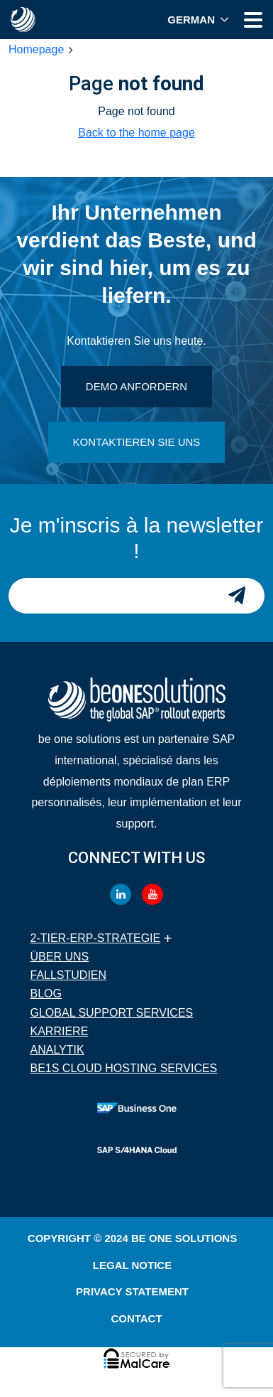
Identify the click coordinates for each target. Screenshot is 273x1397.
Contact (136, 1318)
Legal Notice (132, 1265)
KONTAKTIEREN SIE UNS (137, 442)
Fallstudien (68, 975)
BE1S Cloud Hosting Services (124, 1068)
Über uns (59, 957)
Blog (46, 993)
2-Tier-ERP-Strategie (95, 938)
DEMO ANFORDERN (136, 386)
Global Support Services (112, 1013)
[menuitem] (198, 19)
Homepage (36, 49)
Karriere (59, 1031)
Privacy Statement (132, 1291)
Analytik (57, 1050)
